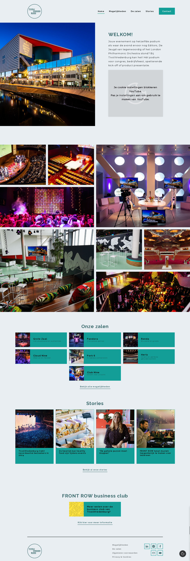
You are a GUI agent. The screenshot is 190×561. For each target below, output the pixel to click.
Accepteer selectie (167, 556)
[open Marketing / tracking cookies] (185, 538)
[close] (185, 511)
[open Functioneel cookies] (185, 530)
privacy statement (157, 521)
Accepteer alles (167, 548)
